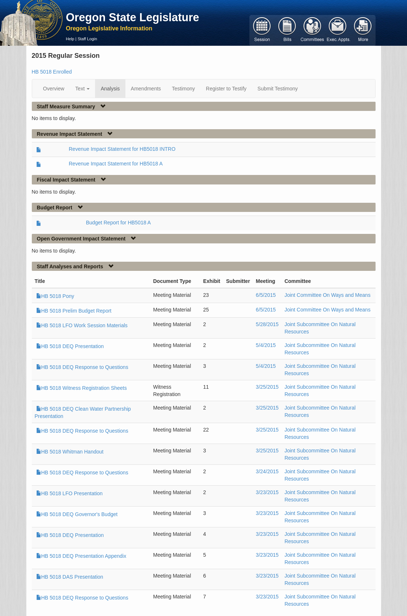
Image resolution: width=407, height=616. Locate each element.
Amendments (146, 89)
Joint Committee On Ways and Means (327, 295)
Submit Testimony (277, 89)
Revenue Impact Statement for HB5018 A (116, 164)
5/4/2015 (266, 345)
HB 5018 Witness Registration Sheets (81, 388)
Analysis (110, 89)
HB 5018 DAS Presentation (69, 577)
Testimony (183, 89)
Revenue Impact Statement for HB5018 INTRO (122, 149)
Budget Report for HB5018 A (118, 222)
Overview (53, 89)
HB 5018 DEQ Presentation (70, 346)
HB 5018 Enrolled (52, 72)
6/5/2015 (266, 295)
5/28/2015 (267, 324)
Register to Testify (226, 89)
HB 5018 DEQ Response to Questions (82, 367)
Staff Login (87, 39)
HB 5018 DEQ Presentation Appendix (81, 556)
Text (82, 89)
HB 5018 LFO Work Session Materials (82, 325)
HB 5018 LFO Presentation (69, 493)
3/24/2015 (267, 471)
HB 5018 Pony (55, 296)
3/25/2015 (267, 387)
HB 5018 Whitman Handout (69, 452)
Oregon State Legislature (132, 17)
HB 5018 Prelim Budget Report (74, 311)
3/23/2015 (267, 492)
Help (70, 39)
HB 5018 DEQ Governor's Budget (77, 514)
